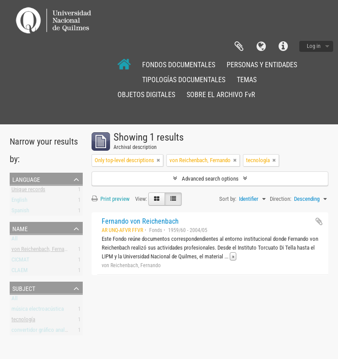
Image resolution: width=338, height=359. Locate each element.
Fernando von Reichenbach (140, 221)
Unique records (28, 191)
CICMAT (20, 261)
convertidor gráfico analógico (44, 331)
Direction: (280, 199)
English (19, 201)
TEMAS (247, 80)
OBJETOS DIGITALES (146, 95)
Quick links (283, 47)
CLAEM (19, 271)
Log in (313, 46)
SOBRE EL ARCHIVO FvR (221, 95)
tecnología (23, 321)
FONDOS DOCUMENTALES (178, 65)
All (14, 240)
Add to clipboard (319, 221)
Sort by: (227, 199)
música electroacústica (37, 310)
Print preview (110, 199)
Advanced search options (210, 178)
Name (20, 228)
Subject (23, 288)
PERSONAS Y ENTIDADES (262, 65)
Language (261, 47)
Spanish (20, 212)
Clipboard (239, 47)
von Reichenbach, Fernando (42, 250)
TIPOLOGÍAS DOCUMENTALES (183, 80)
